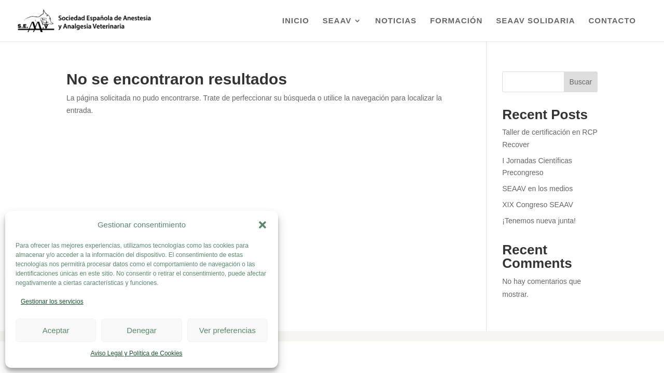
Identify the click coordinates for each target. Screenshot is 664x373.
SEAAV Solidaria (535, 21)
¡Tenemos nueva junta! (539, 221)
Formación (456, 21)
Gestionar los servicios (52, 301)
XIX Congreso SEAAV (537, 204)
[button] (262, 225)
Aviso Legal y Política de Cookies (136, 353)
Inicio (295, 21)
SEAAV (337, 21)
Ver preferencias (227, 330)
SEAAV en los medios (537, 188)
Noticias (396, 21)
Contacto (612, 21)
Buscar (581, 82)
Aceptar (56, 330)
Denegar (142, 330)
